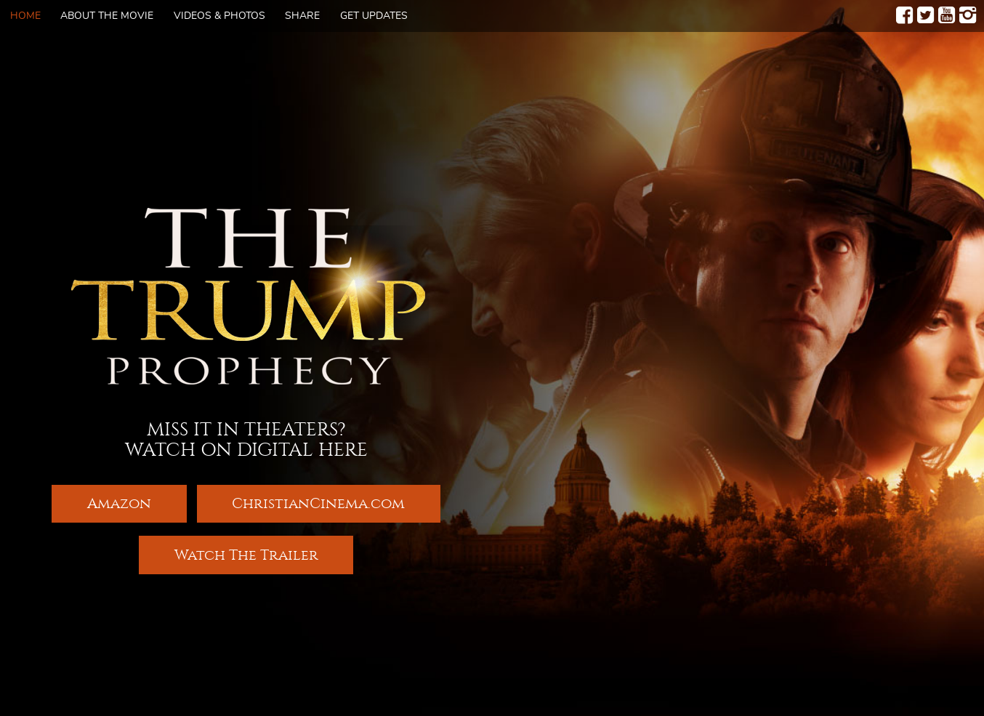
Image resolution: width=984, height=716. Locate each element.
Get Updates (374, 16)
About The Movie (106, 16)
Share (302, 16)
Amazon (119, 502)
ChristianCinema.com (318, 502)
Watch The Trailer (246, 555)
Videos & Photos (219, 16)
